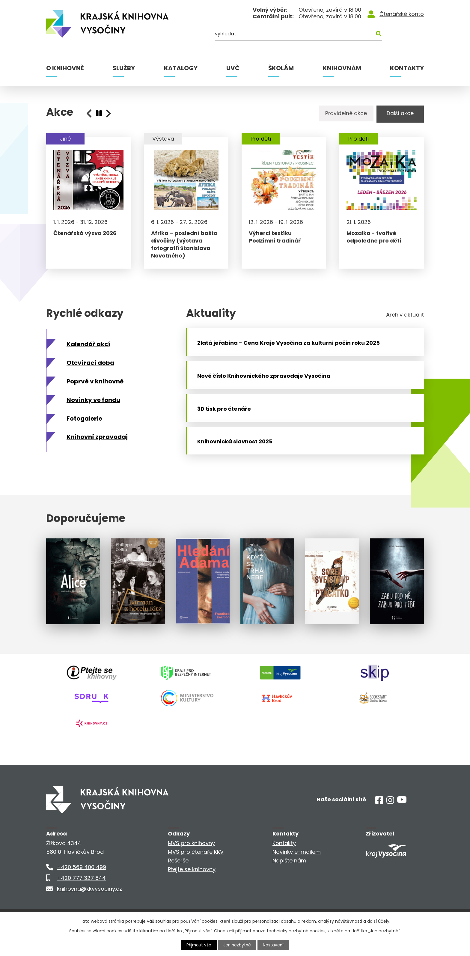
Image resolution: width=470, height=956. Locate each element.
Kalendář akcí (88, 349)
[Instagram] (390, 821)
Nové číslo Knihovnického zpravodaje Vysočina (266, 388)
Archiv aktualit (405, 320)
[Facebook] (379, 821)
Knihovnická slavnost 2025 (237, 462)
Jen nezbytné (237, 945)
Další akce (398, 114)
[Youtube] (401, 820)
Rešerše (178, 880)
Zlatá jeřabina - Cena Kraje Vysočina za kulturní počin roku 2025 (291, 351)
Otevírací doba (90, 368)
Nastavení (274, 945)
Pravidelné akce (341, 114)
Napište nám (289, 880)
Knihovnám (342, 68)
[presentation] (99, 113)
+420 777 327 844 (81, 897)
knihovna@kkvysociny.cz (89, 908)
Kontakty (407, 68)
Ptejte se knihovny (192, 888)
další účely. (378, 921)
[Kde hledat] (395, 35)
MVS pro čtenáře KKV (196, 871)
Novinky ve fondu (93, 405)
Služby (124, 68)
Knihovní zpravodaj (97, 442)
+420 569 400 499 (81, 886)
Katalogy (181, 68)
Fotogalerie (84, 424)
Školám (281, 68)
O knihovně (65, 68)
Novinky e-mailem (296, 871)
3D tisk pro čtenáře (227, 425)
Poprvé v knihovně (95, 387)
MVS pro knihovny (191, 862)
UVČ (232, 68)
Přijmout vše (198, 945)
